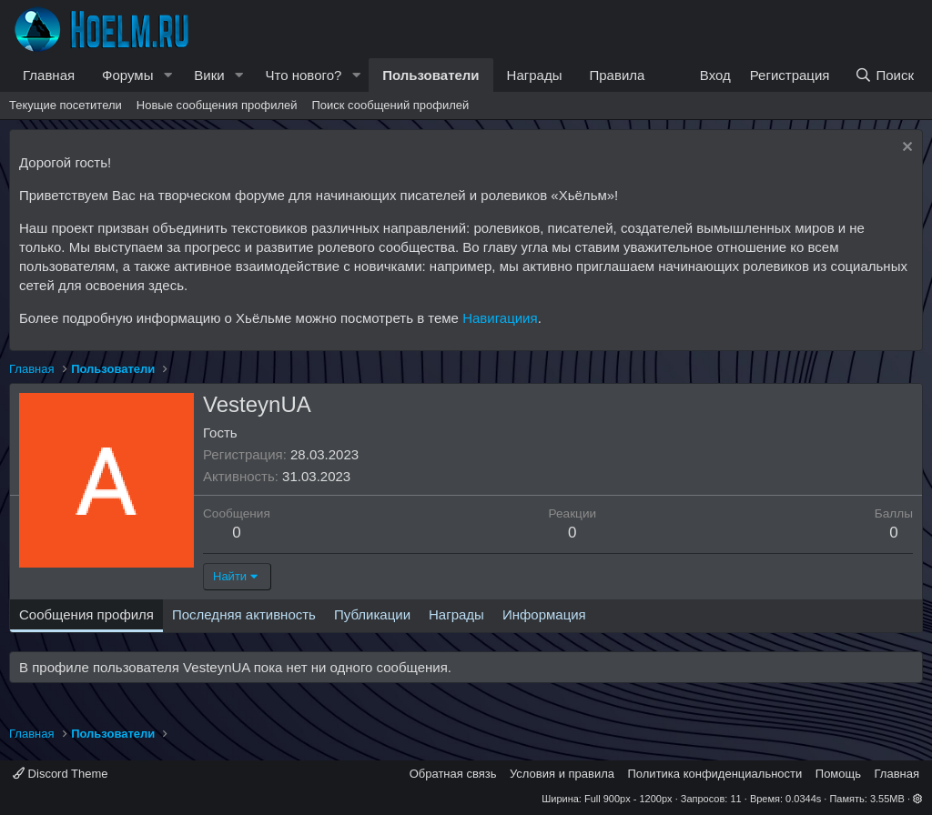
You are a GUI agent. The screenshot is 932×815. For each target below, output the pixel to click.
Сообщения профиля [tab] (86, 614)
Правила (616, 75)
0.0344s (803, 798)
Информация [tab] (544, 614)
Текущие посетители (65, 105)
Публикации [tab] (372, 614)
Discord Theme (60, 773)
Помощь (838, 773)
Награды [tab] (456, 614)
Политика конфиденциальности (715, 773)
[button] (167, 75)
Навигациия (499, 318)
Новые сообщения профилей (217, 105)
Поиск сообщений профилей (390, 105)
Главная (49, 75)
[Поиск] (884, 75)
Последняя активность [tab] (244, 614)
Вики (209, 75)
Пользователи (430, 75)
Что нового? (304, 75)
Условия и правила (562, 773)
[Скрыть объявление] (905, 148)
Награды (534, 75)
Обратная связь (453, 773)
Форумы (127, 75)
